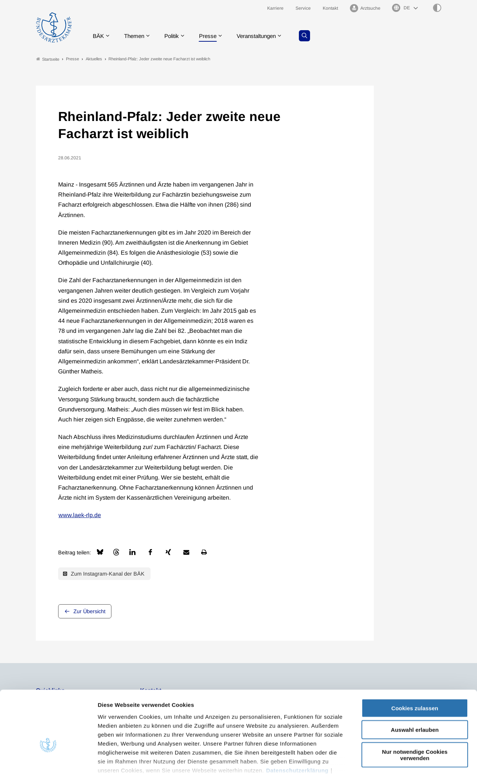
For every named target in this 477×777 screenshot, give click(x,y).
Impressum (114, 733)
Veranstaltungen (264, 35)
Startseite (47, 59)
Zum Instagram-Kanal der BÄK (104, 573)
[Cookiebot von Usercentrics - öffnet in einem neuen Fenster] (48, 762)
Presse (213, 35)
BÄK (99, 35)
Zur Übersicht (89, 611)
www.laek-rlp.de (80, 515)
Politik (175, 35)
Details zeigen (397, 762)
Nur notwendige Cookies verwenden (415, 709)
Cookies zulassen (414, 662)
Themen (136, 35)
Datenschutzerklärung (297, 724)
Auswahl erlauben (415, 684)
